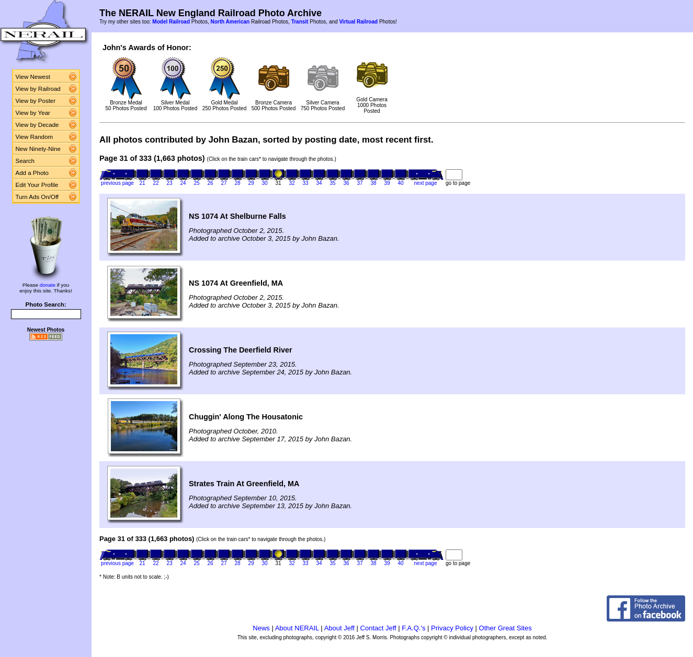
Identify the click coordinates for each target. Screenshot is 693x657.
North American (229, 22)
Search (25, 161)
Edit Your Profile (37, 185)
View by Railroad (38, 89)
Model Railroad (171, 22)
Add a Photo (32, 173)
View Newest (33, 77)
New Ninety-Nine (38, 149)
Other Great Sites (505, 628)
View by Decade (37, 125)
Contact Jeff (378, 628)
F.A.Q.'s (413, 628)
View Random (34, 137)
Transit (300, 22)
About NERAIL (297, 628)
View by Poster (36, 101)
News (261, 628)
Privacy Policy (452, 628)
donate (47, 285)
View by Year (33, 113)
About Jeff (339, 628)
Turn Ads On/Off (37, 197)
